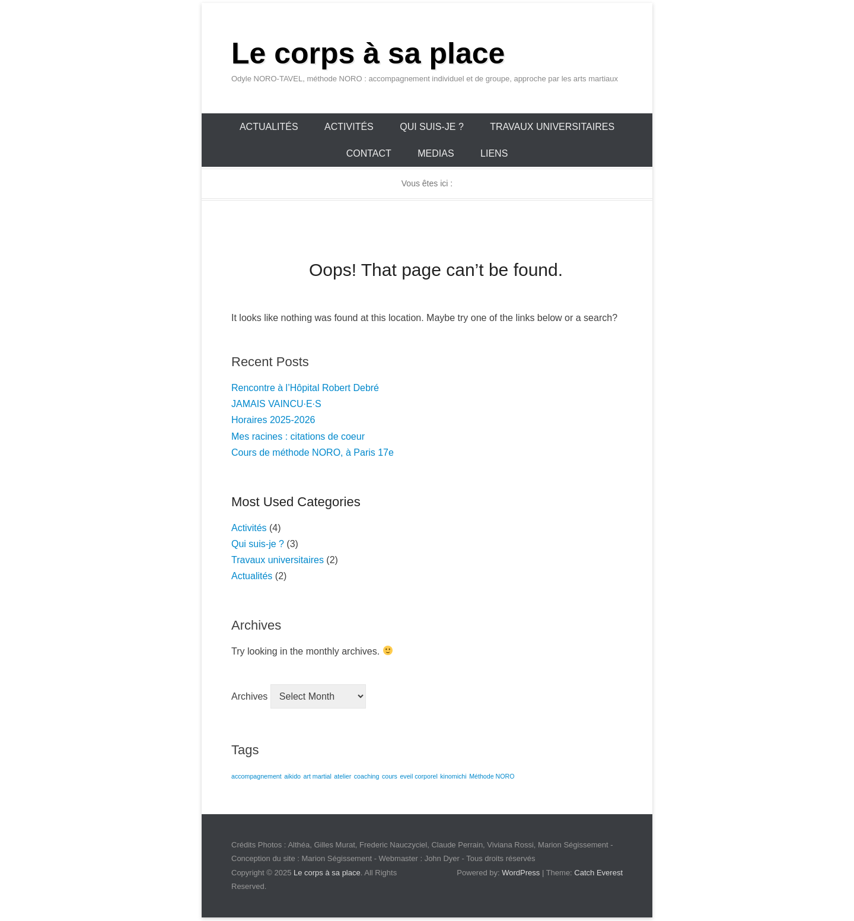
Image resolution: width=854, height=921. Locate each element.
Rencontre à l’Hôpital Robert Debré (305, 388)
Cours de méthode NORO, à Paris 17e (312, 452)
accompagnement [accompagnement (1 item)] (256, 776)
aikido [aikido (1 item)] (292, 776)
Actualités (269, 127)
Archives (249, 696)
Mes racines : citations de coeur (298, 436)
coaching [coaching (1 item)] (367, 776)
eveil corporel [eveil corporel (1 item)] (418, 776)
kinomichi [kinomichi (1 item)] (453, 776)
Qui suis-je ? (432, 127)
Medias (436, 153)
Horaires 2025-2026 (273, 420)
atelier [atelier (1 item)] (342, 776)
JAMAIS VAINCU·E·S (276, 404)
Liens (494, 153)
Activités (349, 127)
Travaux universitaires (552, 127)
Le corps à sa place (368, 53)
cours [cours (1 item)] (389, 776)
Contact (368, 153)
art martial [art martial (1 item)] (317, 776)
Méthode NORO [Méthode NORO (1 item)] (491, 776)
